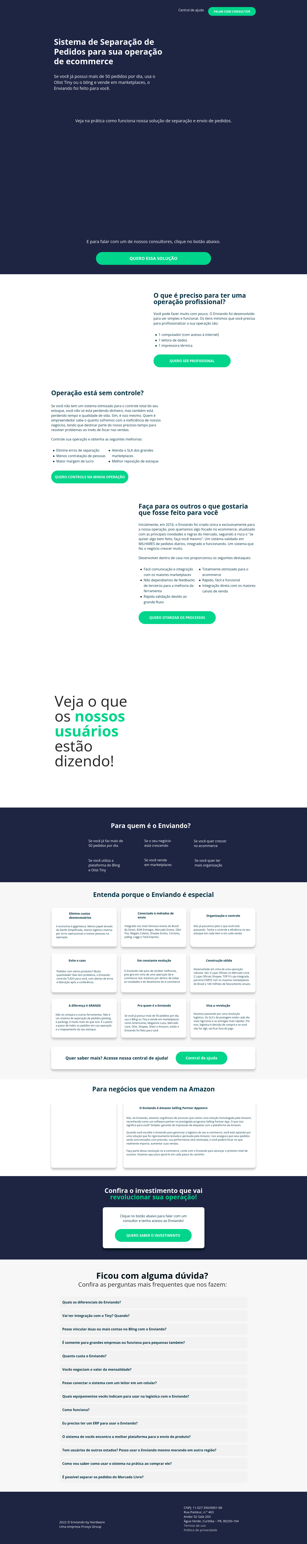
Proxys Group (91, 1526)
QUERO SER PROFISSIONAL (192, 361)
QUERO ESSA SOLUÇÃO (154, 258)
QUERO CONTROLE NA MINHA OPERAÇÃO (90, 476)
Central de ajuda (191, 10)
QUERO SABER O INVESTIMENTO (153, 1235)
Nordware (98, 1522)
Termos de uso (195, 1525)
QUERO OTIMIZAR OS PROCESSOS (177, 617)
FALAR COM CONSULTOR (232, 11)
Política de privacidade (200, 1530)
